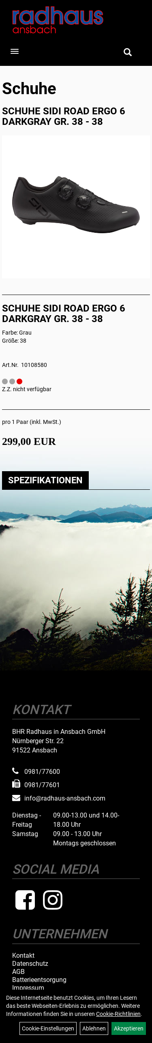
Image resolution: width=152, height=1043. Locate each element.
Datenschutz (30, 963)
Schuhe (29, 88)
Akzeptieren (128, 1028)
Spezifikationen (45, 480)
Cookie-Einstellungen (48, 1028)
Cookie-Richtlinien (118, 1014)
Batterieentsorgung (39, 980)
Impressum (28, 988)
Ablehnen (94, 1028)
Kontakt (23, 955)
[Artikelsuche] (128, 53)
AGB (18, 972)
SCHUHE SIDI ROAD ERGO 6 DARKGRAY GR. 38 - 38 (63, 116)
